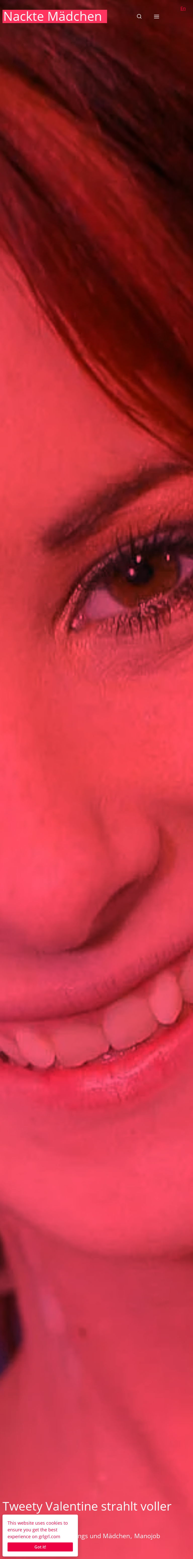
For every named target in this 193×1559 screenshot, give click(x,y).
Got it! (40, 1547)
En (183, 8)
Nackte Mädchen (52, 16)
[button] (139, 16)
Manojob (147, 1535)
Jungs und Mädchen (101, 1535)
